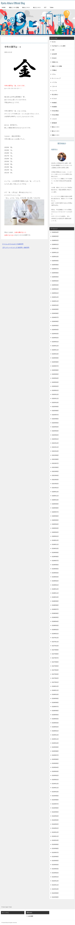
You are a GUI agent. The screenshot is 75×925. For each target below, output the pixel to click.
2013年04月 (55, 864)
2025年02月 (55, 289)
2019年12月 (55, 540)
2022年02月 (55, 435)
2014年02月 (55, 824)
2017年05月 (55, 666)
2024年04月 (55, 329)
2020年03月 (55, 528)
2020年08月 (55, 508)
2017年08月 (55, 654)
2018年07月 (55, 609)
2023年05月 (55, 374)
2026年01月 (55, 244)
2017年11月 (55, 641)
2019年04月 (55, 572)
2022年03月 (55, 431)
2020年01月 (55, 536)
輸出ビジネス (26, 7)
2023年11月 (55, 350)
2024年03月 (55, 333)
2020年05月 (55, 520)
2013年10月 (55, 840)
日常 (53, 50)
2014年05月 (55, 812)
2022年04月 (55, 427)
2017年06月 (55, 662)
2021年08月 (55, 459)
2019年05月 (55, 568)
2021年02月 (55, 483)
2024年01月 (55, 341)
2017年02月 (55, 678)
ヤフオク (54, 98)
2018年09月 (55, 601)
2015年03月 (55, 771)
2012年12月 (55, 881)
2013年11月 (55, 836)
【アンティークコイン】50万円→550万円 (15, 247)
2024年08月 (55, 313)
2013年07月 (55, 852)
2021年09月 (55, 455)
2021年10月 (55, 451)
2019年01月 (55, 585)
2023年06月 (55, 370)
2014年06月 (55, 808)
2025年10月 (55, 256)
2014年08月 (55, 799)
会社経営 (54, 54)
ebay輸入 (54, 102)
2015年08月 (55, 751)
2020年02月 (55, 532)
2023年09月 (55, 358)
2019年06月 (55, 564)
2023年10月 (55, 354)
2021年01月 (55, 487)
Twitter (51, 7)
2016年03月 (55, 722)
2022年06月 (55, 418)
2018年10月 (55, 597)
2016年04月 (55, 718)
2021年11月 (55, 447)
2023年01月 (55, 390)
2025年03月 (55, 285)
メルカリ (54, 119)
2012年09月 (55, 893)
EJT (45, 7)
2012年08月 (55, 897)
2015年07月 (55, 755)
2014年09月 (55, 795)
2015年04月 (55, 767)
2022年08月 (55, 410)
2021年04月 (55, 475)
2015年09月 (55, 747)
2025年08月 (55, 264)
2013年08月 (55, 848)
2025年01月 (55, 293)
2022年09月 (55, 406)
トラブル (54, 82)
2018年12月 (55, 589)
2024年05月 (55, 325)
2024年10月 (55, 305)
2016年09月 (55, 698)
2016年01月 (55, 731)
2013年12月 (55, 832)
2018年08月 (55, 605)
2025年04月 (55, 281)
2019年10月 (55, 548)
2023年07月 (55, 366)
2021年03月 (55, 479)
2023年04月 (55, 378)
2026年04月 (55, 232)
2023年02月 (55, 386)
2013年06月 (55, 856)
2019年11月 (55, 544)
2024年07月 (55, 317)
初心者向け (55, 94)
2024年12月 (55, 297)
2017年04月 (55, 670)
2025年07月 (55, 268)
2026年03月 (55, 236)
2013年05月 (55, 860)
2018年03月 (55, 625)
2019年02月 (55, 581)
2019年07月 (55, 560)
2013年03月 (55, 868)
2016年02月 (55, 727)
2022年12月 (55, 394)
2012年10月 (55, 889)
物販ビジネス (55, 135)
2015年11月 (55, 739)
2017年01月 (55, 682)
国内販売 (54, 123)
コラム (54, 74)
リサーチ (54, 86)
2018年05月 (55, 617)
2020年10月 (55, 500)
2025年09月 (55, 260)
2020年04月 (55, 524)
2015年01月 (55, 779)
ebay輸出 (54, 106)
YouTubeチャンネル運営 (58, 46)
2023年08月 (55, 362)
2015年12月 (55, 735)
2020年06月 (55, 516)
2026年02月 (55, 240)
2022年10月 (55, 402)
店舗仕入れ (55, 62)
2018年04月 (55, 621)
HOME (3, 7)
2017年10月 (55, 645)
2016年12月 (55, 686)
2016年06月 (55, 710)
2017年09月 (55, 650)
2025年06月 (55, 272)
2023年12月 (55, 345)
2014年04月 (55, 816)
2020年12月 (55, 491)
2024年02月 (55, 337)
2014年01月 (55, 828)
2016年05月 (55, 714)
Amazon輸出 (55, 115)
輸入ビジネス (37, 7)
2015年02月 (55, 775)
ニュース (54, 90)
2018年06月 (55, 613)
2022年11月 (55, 398)
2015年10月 (55, 743)
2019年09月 (55, 552)
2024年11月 (55, 301)
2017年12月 (55, 637)
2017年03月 (55, 674)
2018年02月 (55, 629)
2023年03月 (55, 382)
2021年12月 (55, 443)
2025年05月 (55, 277)
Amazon (54, 58)
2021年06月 (55, 467)
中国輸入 (54, 70)
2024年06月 (55, 321)
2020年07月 (55, 512)
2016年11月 (55, 690)
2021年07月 (55, 463)
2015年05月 (55, 763)
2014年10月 (55, 791)
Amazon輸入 (55, 110)
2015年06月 (55, 759)
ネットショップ (56, 78)
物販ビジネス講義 (14, 7)
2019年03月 (55, 577)
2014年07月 (55, 804)
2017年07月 (55, 658)
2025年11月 (55, 252)
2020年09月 (55, 504)
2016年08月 (55, 702)
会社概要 (30, 916)
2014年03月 (55, 820)
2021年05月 (55, 471)
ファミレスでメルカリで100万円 (12, 244)
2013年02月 (55, 872)
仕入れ (54, 41)
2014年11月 (55, 787)
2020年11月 (55, 495)
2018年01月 (55, 633)
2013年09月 (55, 844)
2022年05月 (55, 422)
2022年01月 (55, 439)
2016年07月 (55, 706)
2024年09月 (55, 309)
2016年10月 (55, 694)
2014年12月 (55, 783)
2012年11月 (55, 885)
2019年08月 (55, 556)
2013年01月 (55, 877)
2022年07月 (55, 414)
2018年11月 (55, 593)
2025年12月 (55, 248)
